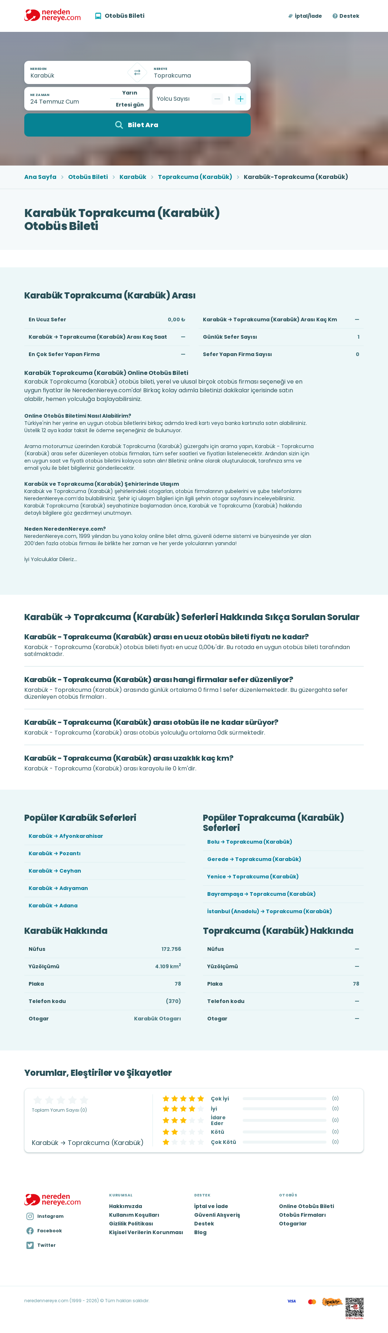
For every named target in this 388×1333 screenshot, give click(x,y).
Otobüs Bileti (88, 177)
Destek (349, 16)
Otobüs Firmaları (302, 1215)
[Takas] (137, 72)
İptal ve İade (211, 1206)
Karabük (133, 177)
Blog (200, 1232)
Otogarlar (293, 1223)
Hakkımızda (125, 1206)
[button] (305, 16)
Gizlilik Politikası (131, 1223)
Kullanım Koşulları (134, 1215)
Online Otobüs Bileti (306, 1206)
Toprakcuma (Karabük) (195, 177)
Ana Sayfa (40, 177)
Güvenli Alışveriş (217, 1215)
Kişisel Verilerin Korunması (146, 1232)
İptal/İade (308, 16)
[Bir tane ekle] (240, 99)
